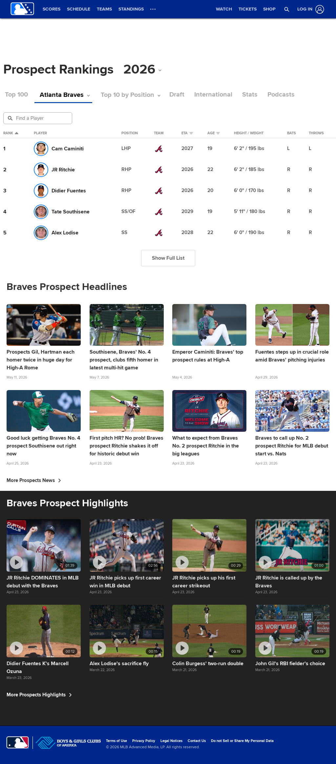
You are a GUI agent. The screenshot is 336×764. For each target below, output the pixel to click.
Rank (10, 133)
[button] (286, 9)
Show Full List (168, 258)
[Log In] (309, 9)
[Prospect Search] (38, 118)
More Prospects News (34, 480)
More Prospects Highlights (39, 695)
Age (213, 133)
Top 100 (16, 94)
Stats (253, 94)
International (216, 94)
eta (187, 133)
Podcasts (284, 94)
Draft (179, 94)
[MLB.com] (17, 742)
